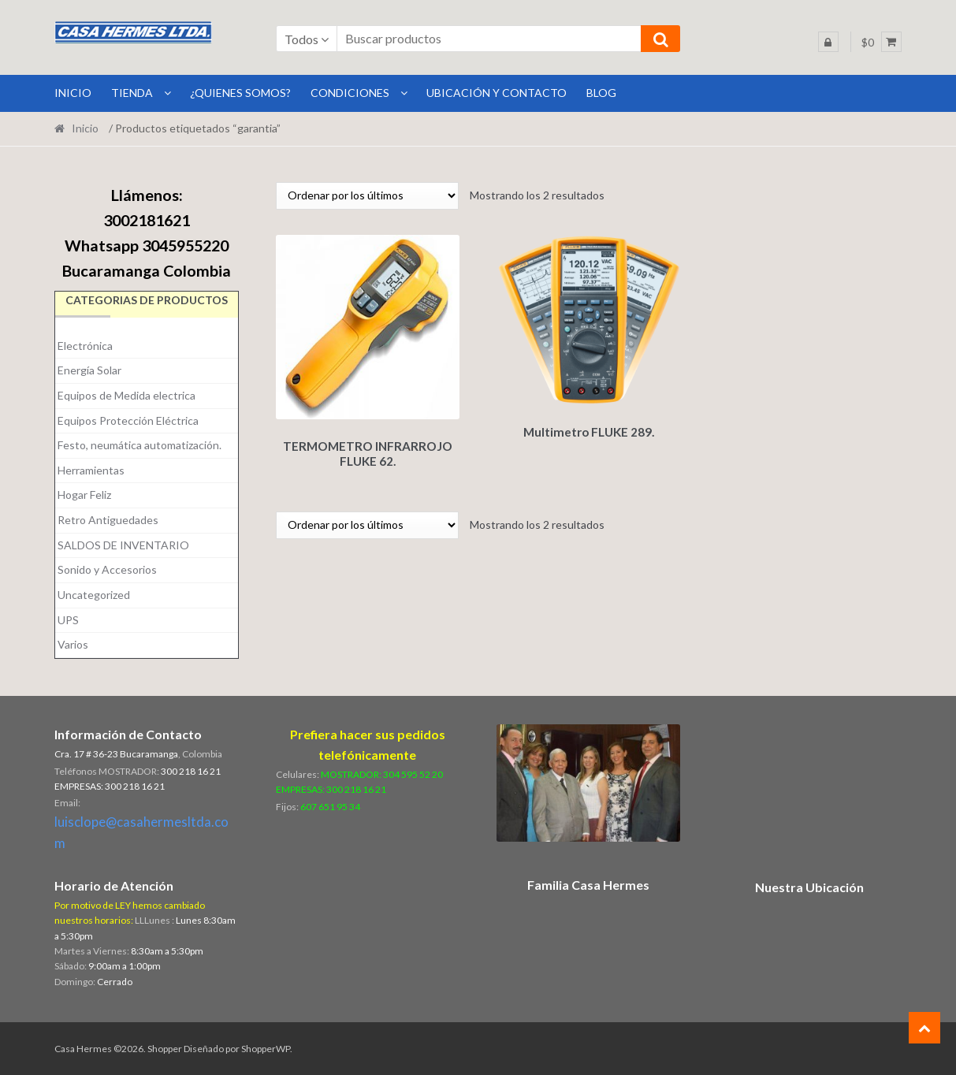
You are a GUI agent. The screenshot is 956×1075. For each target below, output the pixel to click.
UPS (68, 620)
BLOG (601, 92)
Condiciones (350, 92)
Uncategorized (94, 594)
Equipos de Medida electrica (126, 395)
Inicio (85, 128)
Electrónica (85, 345)
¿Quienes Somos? (240, 92)
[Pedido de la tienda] (367, 196)
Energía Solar (89, 370)
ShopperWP (265, 1049)
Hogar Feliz (84, 494)
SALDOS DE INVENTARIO (123, 545)
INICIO (72, 92)
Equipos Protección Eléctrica (128, 420)
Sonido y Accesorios (107, 569)
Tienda (132, 92)
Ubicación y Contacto (496, 92)
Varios (73, 644)
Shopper (164, 1049)
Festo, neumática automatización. (139, 445)
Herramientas (91, 470)
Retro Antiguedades (108, 519)
